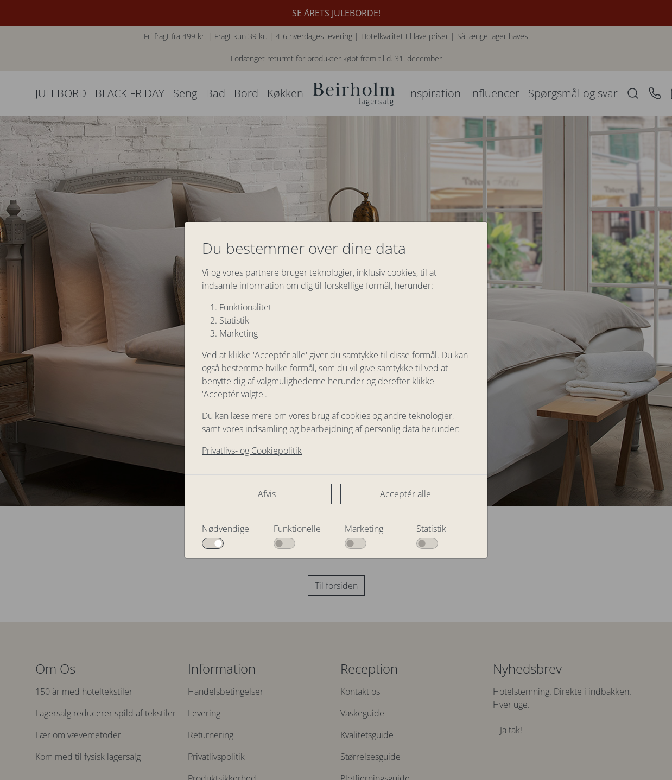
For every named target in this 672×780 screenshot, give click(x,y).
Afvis (267, 494)
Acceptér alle (405, 494)
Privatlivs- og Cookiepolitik (252, 450)
